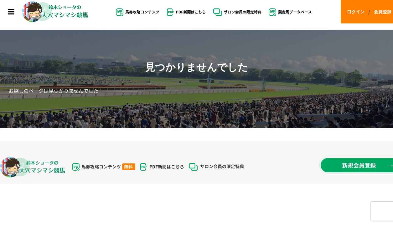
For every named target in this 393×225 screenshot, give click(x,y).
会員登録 (382, 11)
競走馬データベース (290, 12)
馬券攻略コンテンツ (137, 12)
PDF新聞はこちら (186, 12)
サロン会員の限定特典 (237, 12)
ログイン (356, 11)
